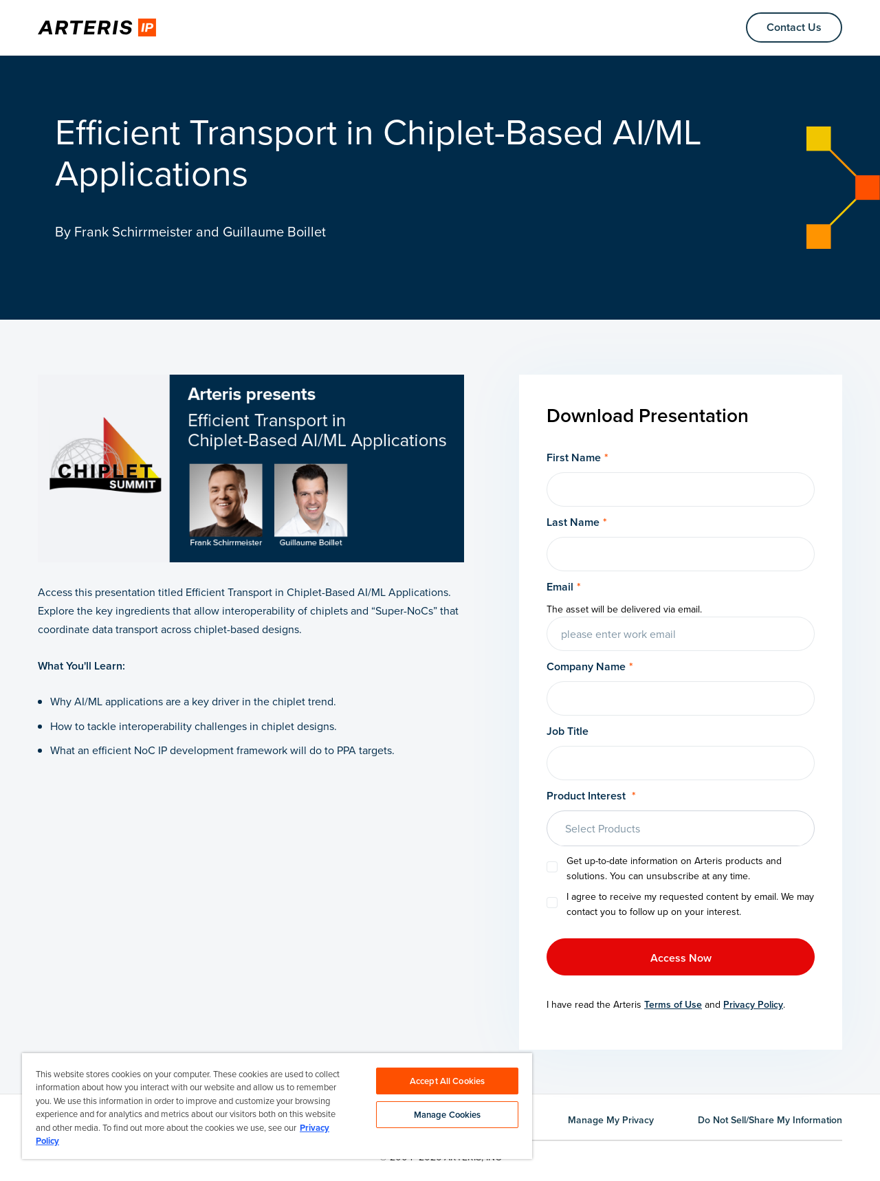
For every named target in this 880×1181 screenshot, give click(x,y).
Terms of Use (673, 1004)
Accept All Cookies (447, 1081)
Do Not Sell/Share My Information (770, 1120)
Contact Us (794, 27)
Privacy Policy (753, 1004)
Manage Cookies (447, 1114)
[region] (277, 1106)
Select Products (602, 828)
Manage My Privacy (611, 1120)
